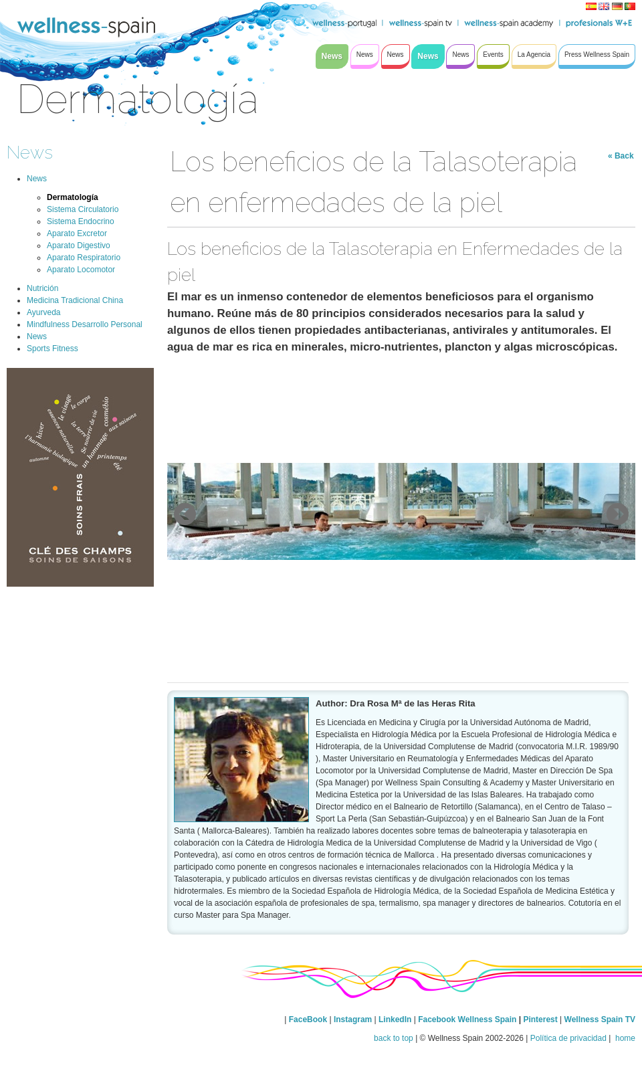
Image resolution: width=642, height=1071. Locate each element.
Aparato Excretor (77, 233)
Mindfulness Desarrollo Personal (84, 324)
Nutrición (42, 288)
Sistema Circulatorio (82, 209)
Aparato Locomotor (81, 269)
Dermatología (72, 197)
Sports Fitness (52, 348)
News (30, 152)
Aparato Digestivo (78, 245)
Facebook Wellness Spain (467, 1019)
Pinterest (541, 1019)
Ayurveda (43, 312)
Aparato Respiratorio (83, 257)
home (624, 1038)
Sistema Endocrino (80, 221)
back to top (393, 1038)
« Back (621, 156)
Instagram (353, 1019)
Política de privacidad (568, 1038)
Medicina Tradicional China (75, 300)
